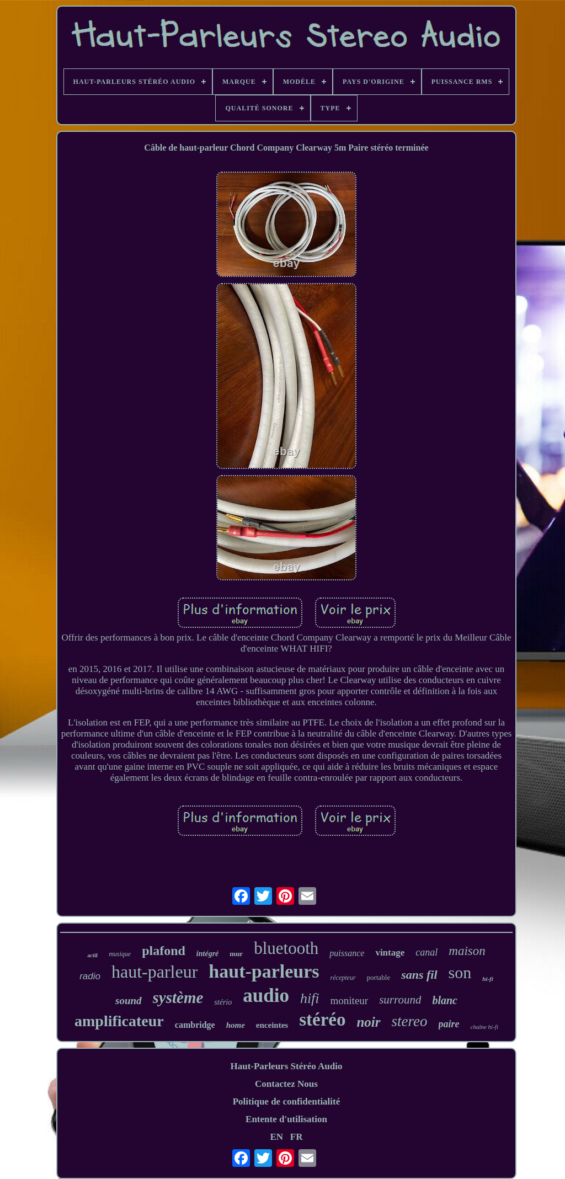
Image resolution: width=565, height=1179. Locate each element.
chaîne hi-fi (484, 1026)
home (235, 1025)
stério (223, 1002)
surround (400, 999)
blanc (444, 1000)
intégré (207, 953)
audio (266, 995)
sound (128, 1000)
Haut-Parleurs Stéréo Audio (286, 1066)
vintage (389, 952)
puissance (346, 953)
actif (92, 955)
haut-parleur (154, 971)
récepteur (343, 977)
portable (379, 977)
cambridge (195, 1024)
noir (368, 1022)
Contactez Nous (286, 1084)
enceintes (272, 1025)
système (178, 997)
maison (467, 951)
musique (120, 954)
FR (296, 1137)
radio (89, 976)
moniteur (350, 1000)
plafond (163, 950)
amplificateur (119, 1020)
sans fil (419, 974)
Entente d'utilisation (286, 1119)
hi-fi (487, 978)
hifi (309, 998)
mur (236, 953)
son (460, 972)
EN (276, 1137)
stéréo (322, 1019)
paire (449, 1023)
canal (426, 952)
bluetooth (286, 948)
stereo (410, 1021)
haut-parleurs (264, 971)
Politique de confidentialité (286, 1101)
